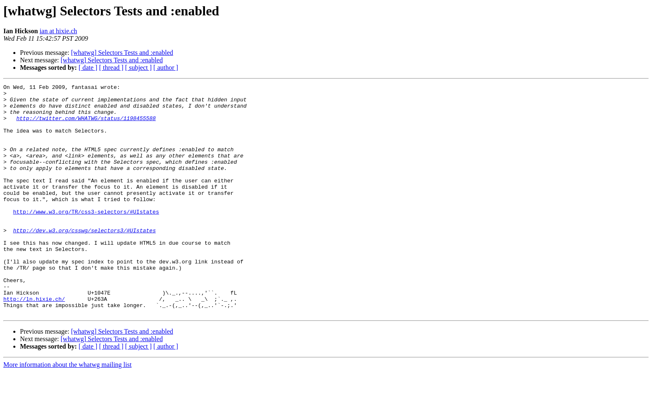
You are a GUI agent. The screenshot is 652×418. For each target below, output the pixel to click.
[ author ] (165, 67)
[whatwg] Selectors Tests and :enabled (122, 52)
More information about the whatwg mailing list (67, 410)
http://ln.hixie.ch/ (34, 342)
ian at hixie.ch (58, 30)
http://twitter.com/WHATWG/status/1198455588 (86, 125)
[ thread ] (111, 67)
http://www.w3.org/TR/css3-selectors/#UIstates (86, 237)
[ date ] (88, 67)
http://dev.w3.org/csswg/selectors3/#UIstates (84, 260)
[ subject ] (138, 67)
